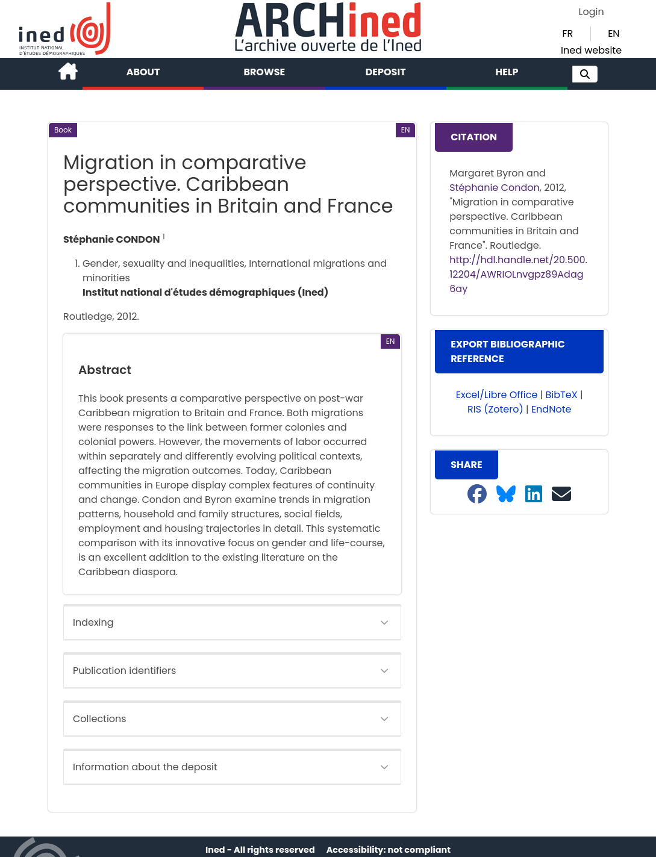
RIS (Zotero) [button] (495, 409)
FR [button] (568, 33)
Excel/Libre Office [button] (497, 395)
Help (506, 72)
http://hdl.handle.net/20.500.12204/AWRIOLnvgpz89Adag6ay (518, 274)
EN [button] (613, 33)
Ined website (591, 50)
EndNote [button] (551, 409)
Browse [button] (264, 72)
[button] (585, 74)
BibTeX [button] (562, 395)
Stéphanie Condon (494, 188)
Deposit (386, 72)
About (143, 72)
